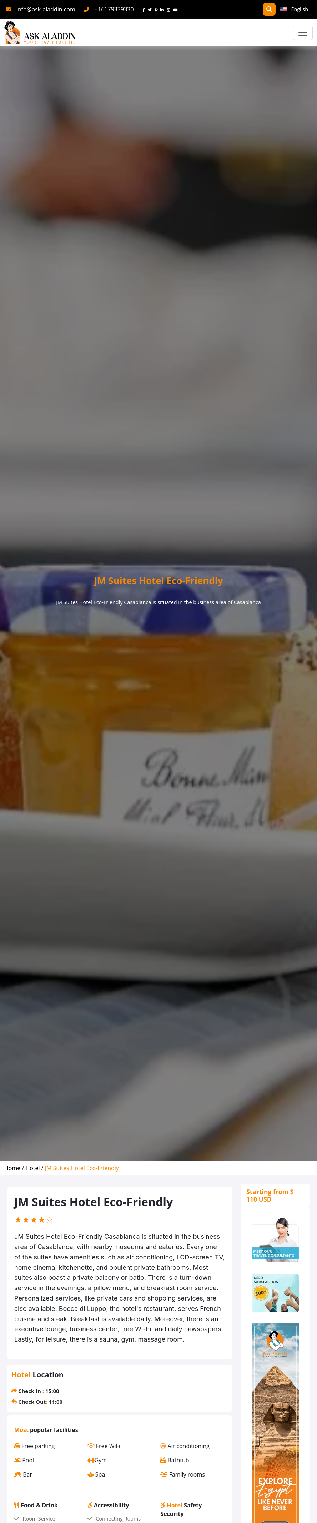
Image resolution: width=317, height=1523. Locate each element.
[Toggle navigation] (303, 33)
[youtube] (177, 9)
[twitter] (151, 9)
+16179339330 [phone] (114, 9)
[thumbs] (275, 1293)
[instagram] (170, 9)
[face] (145, 9)
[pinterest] (157, 9)
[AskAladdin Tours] (40, 32)
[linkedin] (163, 9)
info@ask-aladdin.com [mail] (45, 9)
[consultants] (275, 1240)
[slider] (34, 1219)
